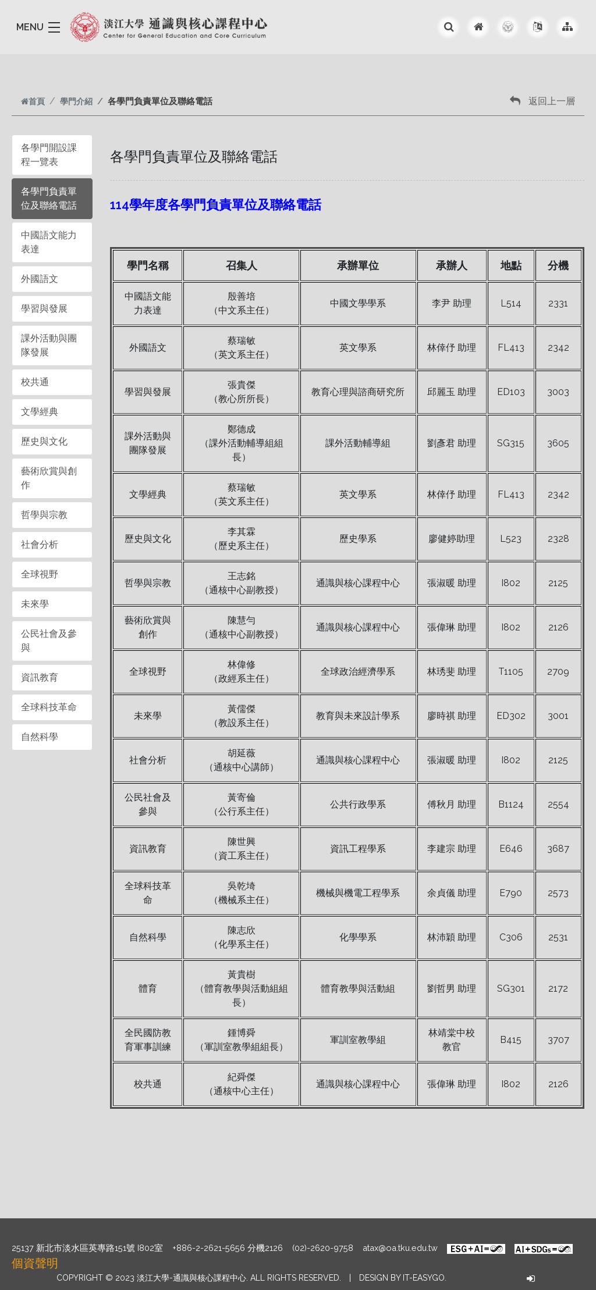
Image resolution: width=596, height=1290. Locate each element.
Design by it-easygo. (402, 1277)
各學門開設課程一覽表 (49, 154)
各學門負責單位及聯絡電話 (49, 198)
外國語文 (39, 278)
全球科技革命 (49, 707)
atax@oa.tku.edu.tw (400, 1248)
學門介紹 (76, 101)
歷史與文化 (44, 441)
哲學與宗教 (44, 514)
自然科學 (39, 736)
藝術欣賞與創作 (49, 478)
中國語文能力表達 (49, 242)
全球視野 (39, 574)
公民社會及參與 (49, 640)
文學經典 (39, 411)
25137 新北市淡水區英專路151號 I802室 (87, 1248)
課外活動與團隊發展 (49, 345)
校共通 (35, 381)
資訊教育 (39, 677)
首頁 (33, 101)
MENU (30, 27)
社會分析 (39, 544)
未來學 (35, 603)
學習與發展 (44, 308)
